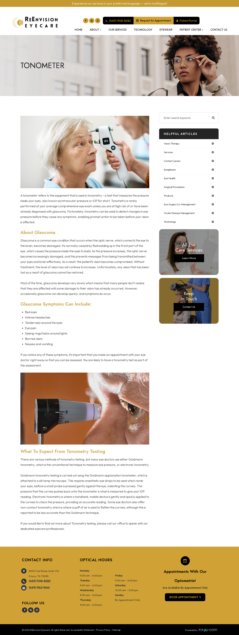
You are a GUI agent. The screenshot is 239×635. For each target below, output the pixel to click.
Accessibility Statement (82, 629)
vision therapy (173, 143)
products (169, 197)
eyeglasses (170, 170)
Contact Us (218, 29)
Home (78, 29)
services (169, 152)
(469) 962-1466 (39, 587)
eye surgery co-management (182, 206)
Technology (143, 29)
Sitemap (116, 629)
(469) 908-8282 (39, 580)
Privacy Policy (103, 629)
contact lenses (173, 161)
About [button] (95, 29)
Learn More (189, 261)
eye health (170, 179)
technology (171, 224)
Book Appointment (183, 597)
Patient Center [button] (191, 29)
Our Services (118, 29)
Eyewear (166, 29)
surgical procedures (176, 188)
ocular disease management (182, 215)
